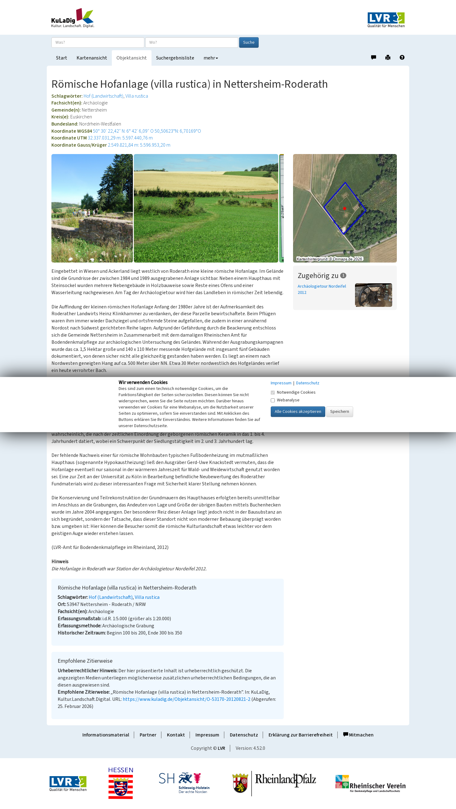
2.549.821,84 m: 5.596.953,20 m (139, 145)
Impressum (207, 735)
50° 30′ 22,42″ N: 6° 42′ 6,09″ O (123, 131)
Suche (249, 42)
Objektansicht (131, 58)
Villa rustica (136, 96)
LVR (221, 748)
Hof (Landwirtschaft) (103, 96)
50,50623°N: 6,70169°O (178, 131)
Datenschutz (244, 735)
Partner (148, 735)
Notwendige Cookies (293, 392)
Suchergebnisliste (175, 58)
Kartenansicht (92, 58)
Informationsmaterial (105, 735)
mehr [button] (211, 58)
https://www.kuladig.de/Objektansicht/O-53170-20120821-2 (186, 699)
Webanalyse (285, 400)
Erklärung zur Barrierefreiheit (301, 735)
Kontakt (176, 735)
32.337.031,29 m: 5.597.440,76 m (120, 138)
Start (61, 58)
